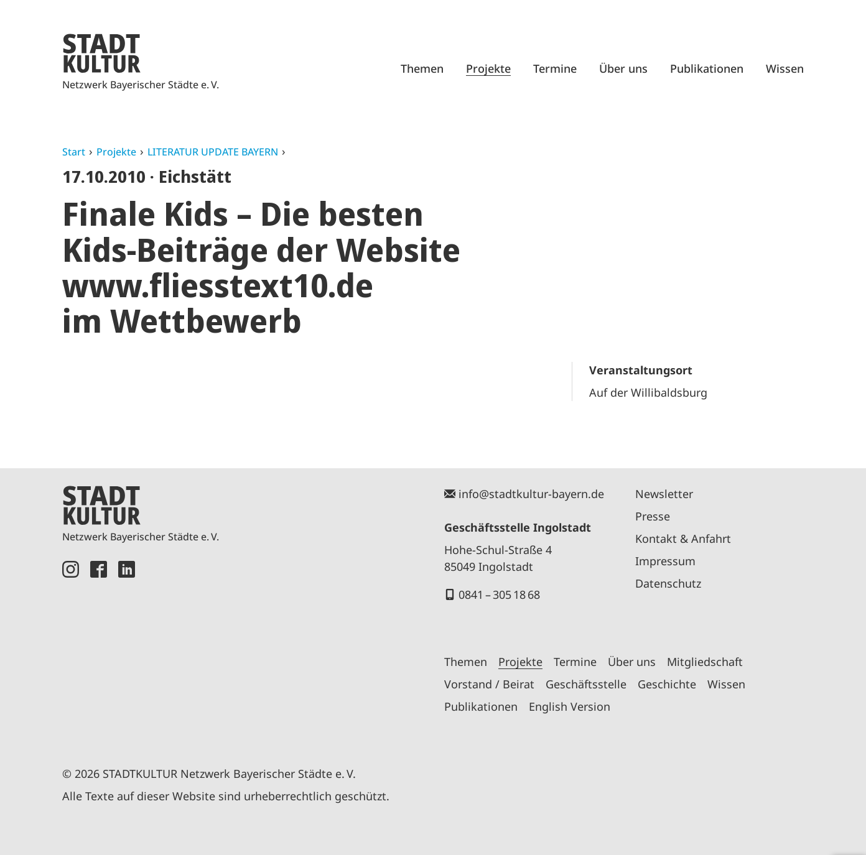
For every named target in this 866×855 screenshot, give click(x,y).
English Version (569, 706)
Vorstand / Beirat (489, 684)
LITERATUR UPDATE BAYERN (212, 152)
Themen (422, 68)
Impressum (665, 560)
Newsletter (664, 493)
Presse (652, 516)
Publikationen (706, 68)
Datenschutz (668, 583)
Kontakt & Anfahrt (683, 538)
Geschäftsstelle (586, 684)
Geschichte (667, 684)
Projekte (488, 68)
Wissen (785, 68)
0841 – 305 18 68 (499, 594)
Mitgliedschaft (705, 661)
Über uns (623, 68)
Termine (555, 68)
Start (73, 152)
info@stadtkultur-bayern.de (531, 493)
